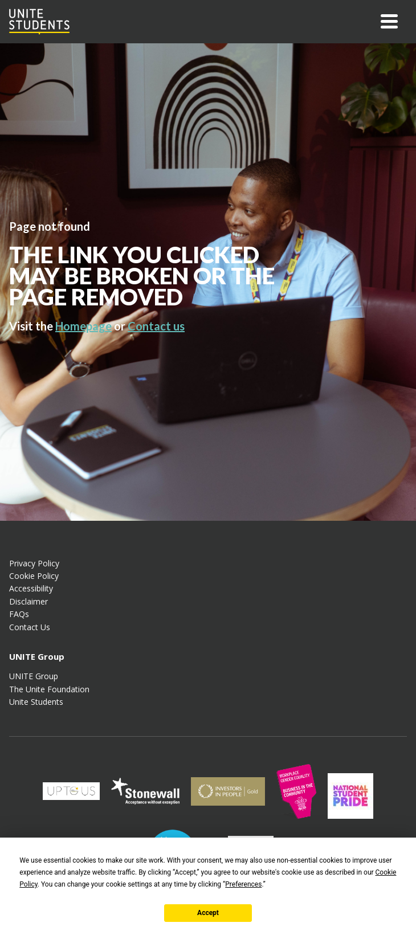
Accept (208, 913)
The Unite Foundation (49, 689)
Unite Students (36, 701)
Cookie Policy (34, 575)
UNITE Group (33, 676)
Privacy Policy (34, 563)
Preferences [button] (243, 884)
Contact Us (29, 627)
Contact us (156, 326)
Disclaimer (28, 601)
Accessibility (31, 588)
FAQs (19, 614)
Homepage (83, 326)
